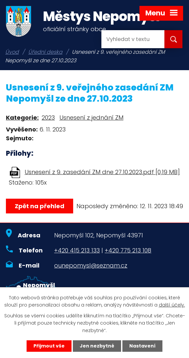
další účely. (172, 305)
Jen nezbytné (97, 346)
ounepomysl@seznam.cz (90, 265)
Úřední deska (45, 52)
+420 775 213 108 (128, 250)
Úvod (12, 52)
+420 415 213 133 (77, 250)
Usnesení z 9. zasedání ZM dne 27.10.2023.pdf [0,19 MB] (102, 172)
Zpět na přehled (39, 206)
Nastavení (142, 346)
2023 (48, 117)
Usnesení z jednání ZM (91, 117)
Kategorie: (22, 117)
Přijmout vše (49, 346)
